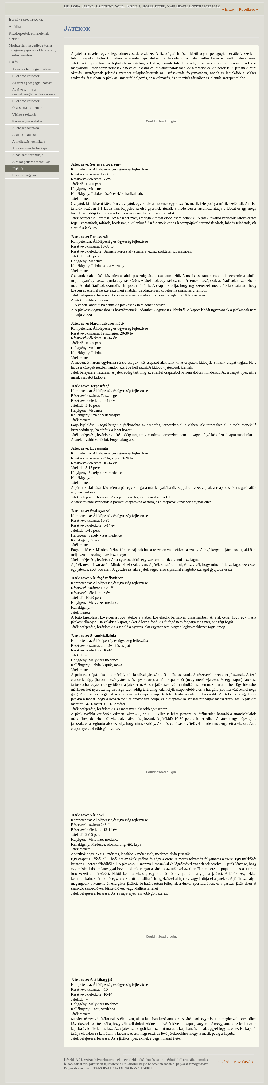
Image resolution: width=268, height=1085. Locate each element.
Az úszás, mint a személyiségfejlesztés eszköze (33, 91)
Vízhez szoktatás (24, 114)
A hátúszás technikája (27, 155)
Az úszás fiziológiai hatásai (31, 69)
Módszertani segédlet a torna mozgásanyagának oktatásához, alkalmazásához (32, 50)
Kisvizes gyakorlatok (27, 121)
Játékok (17, 168)
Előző (228, 9)
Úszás (13, 62)
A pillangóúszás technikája (31, 162)
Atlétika (15, 26)
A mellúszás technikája (28, 141)
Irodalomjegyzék (24, 175)
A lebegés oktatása (25, 128)
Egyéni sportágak (26, 19)
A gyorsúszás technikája (29, 148)
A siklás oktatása (24, 135)
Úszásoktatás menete (27, 108)
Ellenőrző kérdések (26, 76)
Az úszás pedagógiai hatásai (32, 83)
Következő (248, 9)
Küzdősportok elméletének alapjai (29, 35)
